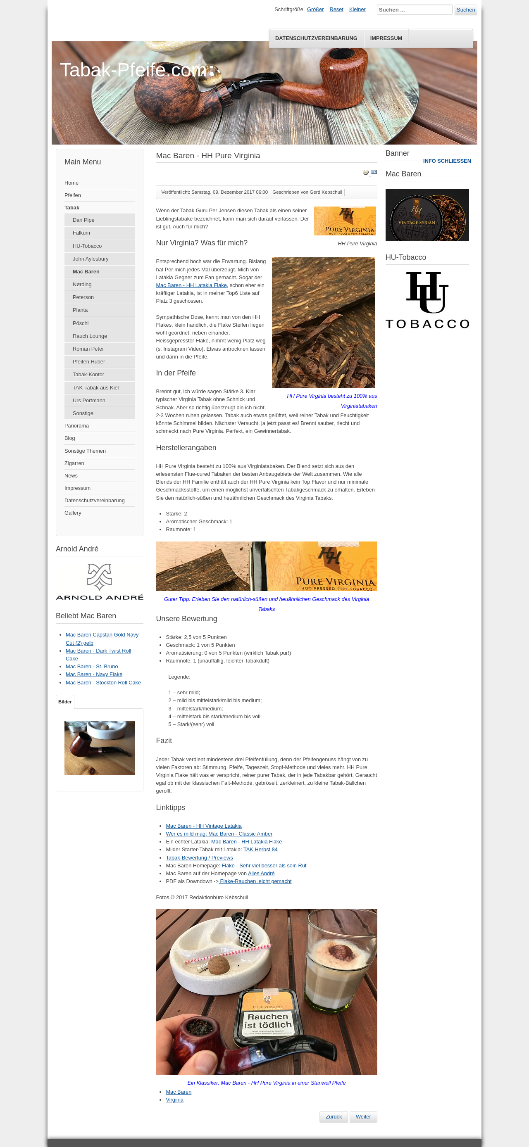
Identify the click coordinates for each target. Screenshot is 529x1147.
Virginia (174, 1100)
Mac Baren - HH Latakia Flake (191, 285)
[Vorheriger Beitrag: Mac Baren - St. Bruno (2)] (333, 1116)
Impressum (386, 38)
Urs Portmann (89, 400)
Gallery (72, 513)
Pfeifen (72, 195)
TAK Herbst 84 (260, 849)
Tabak (71, 207)
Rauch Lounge (90, 336)
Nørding (82, 284)
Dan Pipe (84, 220)
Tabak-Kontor (88, 374)
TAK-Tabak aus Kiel (96, 388)
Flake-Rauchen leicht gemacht (255, 881)
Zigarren (74, 463)
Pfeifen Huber (89, 362)
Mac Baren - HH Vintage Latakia (203, 826)
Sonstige (83, 413)
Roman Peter (88, 349)
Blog (69, 438)
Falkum (81, 233)
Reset (336, 9)
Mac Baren (86, 271)
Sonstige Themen (85, 451)
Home (71, 183)
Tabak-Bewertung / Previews (199, 858)
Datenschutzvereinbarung (316, 38)
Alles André (261, 873)
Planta (80, 310)
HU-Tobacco (87, 246)
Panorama (76, 426)
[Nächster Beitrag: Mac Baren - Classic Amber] (363, 1116)
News (71, 476)
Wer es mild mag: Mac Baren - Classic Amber (219, 834)
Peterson (83, 297)
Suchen (466, 10)
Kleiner (357, 9)
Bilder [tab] (65, 701)
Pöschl (80, 323)
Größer (315, 9)
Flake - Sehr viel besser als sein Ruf (264, 865)
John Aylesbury (91, 259)
